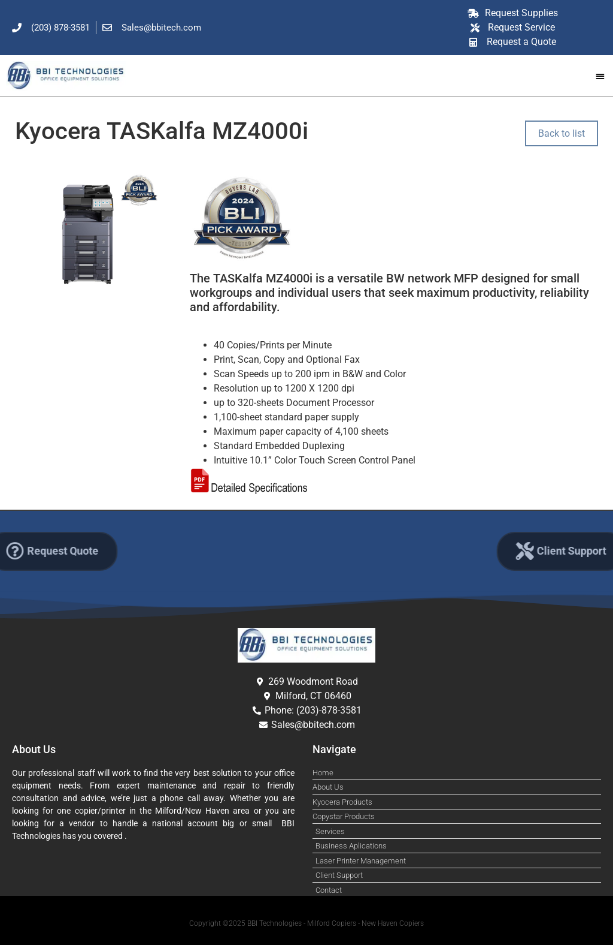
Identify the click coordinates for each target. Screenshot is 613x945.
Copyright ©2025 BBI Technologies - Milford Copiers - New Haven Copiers (306, 923)
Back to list (561, 133)
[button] (600, 76)
